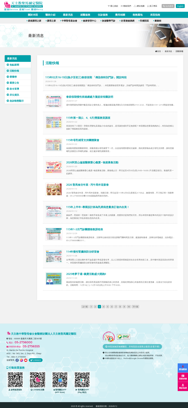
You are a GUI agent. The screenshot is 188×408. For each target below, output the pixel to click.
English (180, 6)
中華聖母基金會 (68, 20)
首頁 (157, 51)
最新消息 (68, 14)
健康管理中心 (89, 20)
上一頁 (83, 306)
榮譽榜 (12, 76)
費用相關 (120, 14)
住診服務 (103, 14)
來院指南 (155, 14)
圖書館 (157, 20)
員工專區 (152, 6)
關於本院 (33, 14)
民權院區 (144, 20)
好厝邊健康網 (127, 20)
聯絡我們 (126, 6)
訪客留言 (35, 360)
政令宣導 (13, 88)
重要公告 (13, 82)
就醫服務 (85, 14)
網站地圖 (139, 6)
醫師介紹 (50, 14)
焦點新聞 (13, 64)
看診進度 (183, 386)
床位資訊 (13, 94)
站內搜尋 (168, 6)
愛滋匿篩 (183, 368)
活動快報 (13, 70)
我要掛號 (183, 377)
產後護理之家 (34, 20)
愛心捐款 (113, 6)
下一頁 (136, 306)
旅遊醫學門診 (108, 20)
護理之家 (51, 20)
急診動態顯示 (15, 100)
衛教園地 (138, 14)
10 (129, 306)
